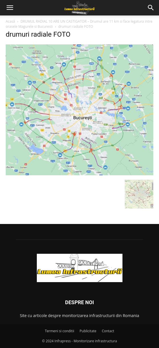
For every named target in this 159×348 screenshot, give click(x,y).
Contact (108, 331)
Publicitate (88, 331)
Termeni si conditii (59, 331)
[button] (10, 7)
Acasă (10, 21)
